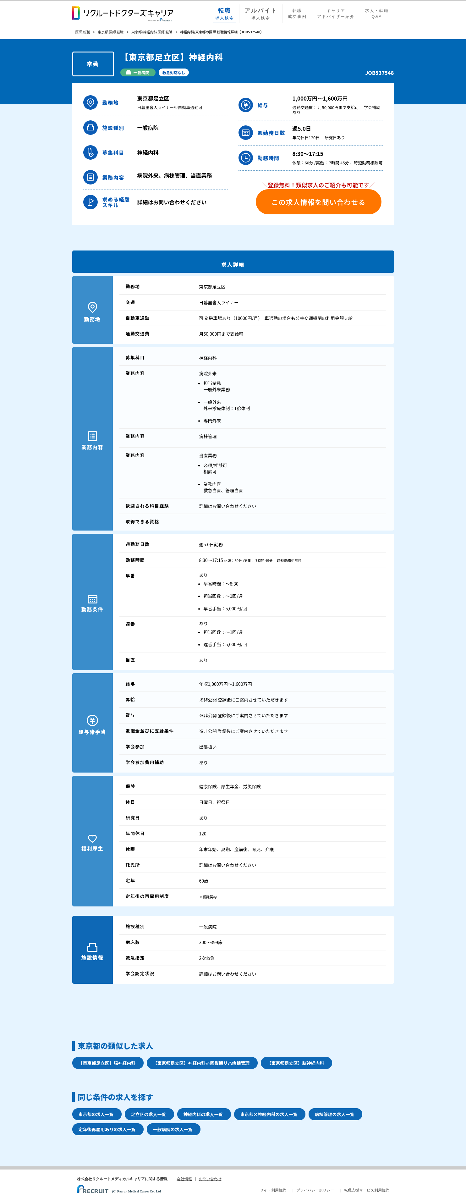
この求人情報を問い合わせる (318, 202)
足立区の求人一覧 (148, 1114)
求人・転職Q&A (377, 13)
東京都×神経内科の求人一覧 (269, 1114)
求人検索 (224, 13)
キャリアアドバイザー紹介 (336, 13)
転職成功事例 (297, 13)
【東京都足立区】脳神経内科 (107, 1063)
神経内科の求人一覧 (203, 1114)
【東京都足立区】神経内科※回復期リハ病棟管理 (201, 1063)
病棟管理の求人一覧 (334, 1114)
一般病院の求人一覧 (173, 1129)
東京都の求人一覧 (96, 1114)
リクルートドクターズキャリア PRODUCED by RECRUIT (122, 13)
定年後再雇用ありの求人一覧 (107, 1129)
